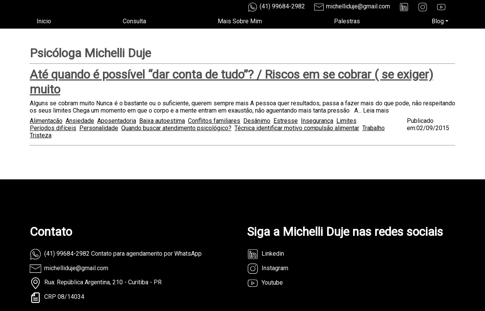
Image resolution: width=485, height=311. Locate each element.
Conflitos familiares (214, 120)
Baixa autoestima (162, 120)
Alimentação (46, 120)
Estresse (285, 120)
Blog (438, 21)
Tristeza (40, 135)
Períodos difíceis (53, 128)
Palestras (347, 21)
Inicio (44, 21)
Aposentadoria (116, 120)
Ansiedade (80, 120)
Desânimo (256, 120)
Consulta (134, 21)
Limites (346, 120)
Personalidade (98, 128)
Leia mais (376, 110)
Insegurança (317, 120)
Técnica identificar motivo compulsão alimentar (296, 128)
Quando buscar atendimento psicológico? (176, 128)
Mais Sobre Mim (240, 21)
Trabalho (373, 128)
